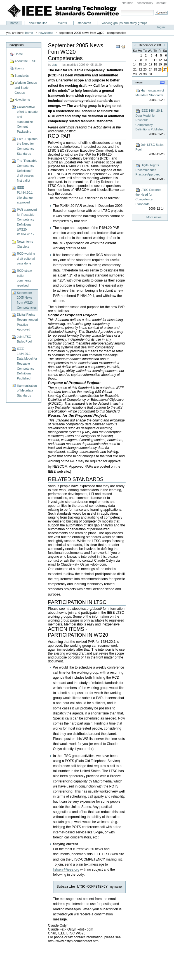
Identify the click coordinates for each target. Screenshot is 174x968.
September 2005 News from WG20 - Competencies (27, 300)
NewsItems (46, 32)
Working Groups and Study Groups (124, 23)
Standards (84, 23)
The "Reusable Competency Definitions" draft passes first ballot (27, 170)
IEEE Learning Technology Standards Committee (63, 11)
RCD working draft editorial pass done (26, 258)
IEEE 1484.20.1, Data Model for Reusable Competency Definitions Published (27, 363)
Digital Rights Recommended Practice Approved (27, 322)
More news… (155, 217)
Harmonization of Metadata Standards (27, 390)
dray (54, 64)
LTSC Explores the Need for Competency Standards (27, 146)
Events (62, 23)
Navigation (16, 44)
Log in (161, 27)
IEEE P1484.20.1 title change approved (24, 195)
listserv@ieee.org (66, 869)
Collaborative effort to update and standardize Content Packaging (27, 119)
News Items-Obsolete (25, 244)
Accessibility (145, 2)
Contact (161, 2)
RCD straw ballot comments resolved (24, 278)
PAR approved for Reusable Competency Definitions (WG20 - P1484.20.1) (27, 222)
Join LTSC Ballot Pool (24, 339)
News (139, 82)
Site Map (127, 2)
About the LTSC (38, 23)
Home (14, 23)
